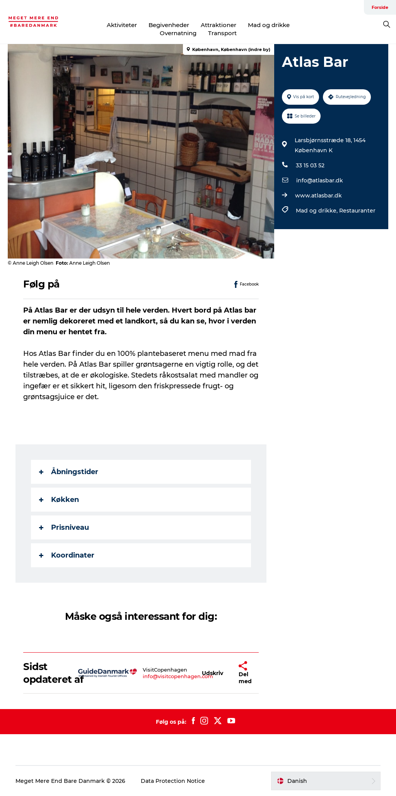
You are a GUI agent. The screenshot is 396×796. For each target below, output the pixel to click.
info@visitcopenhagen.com (178, 676)
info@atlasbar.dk (319, 180)
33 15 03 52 (310, 165)
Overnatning (178, 33)
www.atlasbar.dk (318, 195)
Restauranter (357, 210)
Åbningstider (68, 472)
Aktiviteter (122, 25)
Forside (380, 7)
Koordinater (66, 555)
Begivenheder (168, 25)
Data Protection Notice (173, 780)
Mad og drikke (269, 25)
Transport (222, 33)
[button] (212, 673)
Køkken (59, 499)
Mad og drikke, (317, 210)
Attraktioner (218, 25)
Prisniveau (64, 527)
